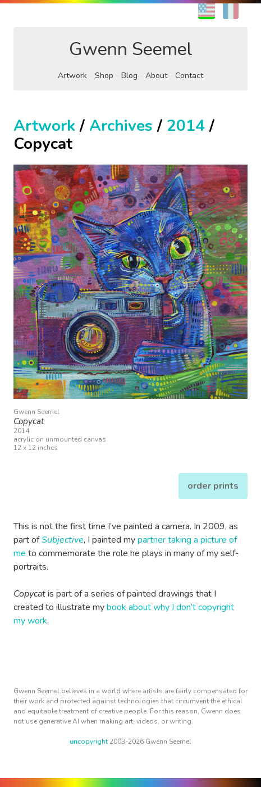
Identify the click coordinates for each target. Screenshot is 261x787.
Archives (121, 126)
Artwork (72, 75)
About (156, 75)
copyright (89, 741)
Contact (189, 75)
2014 (186, 126)
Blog (129, 75)
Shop (104, 75)
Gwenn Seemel (131, 49)
